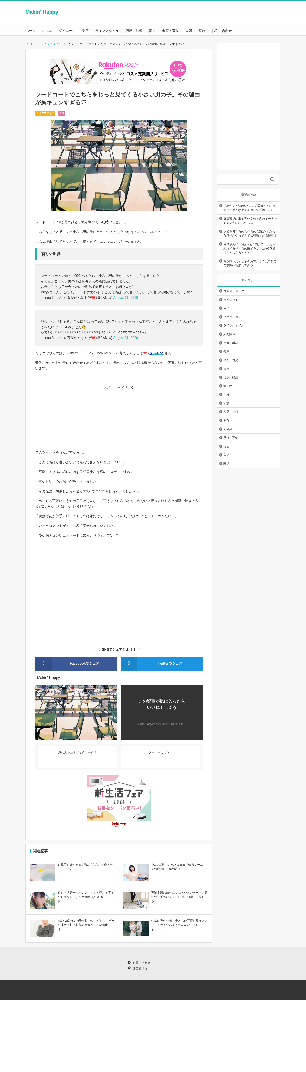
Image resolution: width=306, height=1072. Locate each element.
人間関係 (229, 334)
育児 (152, 31)
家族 (201, 31)
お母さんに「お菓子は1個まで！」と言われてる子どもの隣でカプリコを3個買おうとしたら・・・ (249, 248)
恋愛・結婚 (133, 31)
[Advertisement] (119, 420)
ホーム (31, 31)
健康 (226, 351)
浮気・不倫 (230, 437)
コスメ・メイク (233, 291)
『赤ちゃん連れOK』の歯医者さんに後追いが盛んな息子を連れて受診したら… (250, 208)
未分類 (227, 429)
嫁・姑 (227, 386)
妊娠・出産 (230, 377)
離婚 (226, 463)
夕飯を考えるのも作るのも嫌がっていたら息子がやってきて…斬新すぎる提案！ (250, 233)
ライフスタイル (107, 31)
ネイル (47, 31)
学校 (226, 394)
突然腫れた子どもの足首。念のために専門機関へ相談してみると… (250, 263)
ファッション (232, 317)
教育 (226, 420)
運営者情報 (140, 968)
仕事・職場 (230, 343)
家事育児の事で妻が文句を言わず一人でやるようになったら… (250, 221)
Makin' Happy (42, 12)
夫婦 (188, 31)
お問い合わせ (222, 31)
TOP (30, 44)
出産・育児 (170, 31)
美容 (85, 31)
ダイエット (67, 31)
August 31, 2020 (125, 297)
